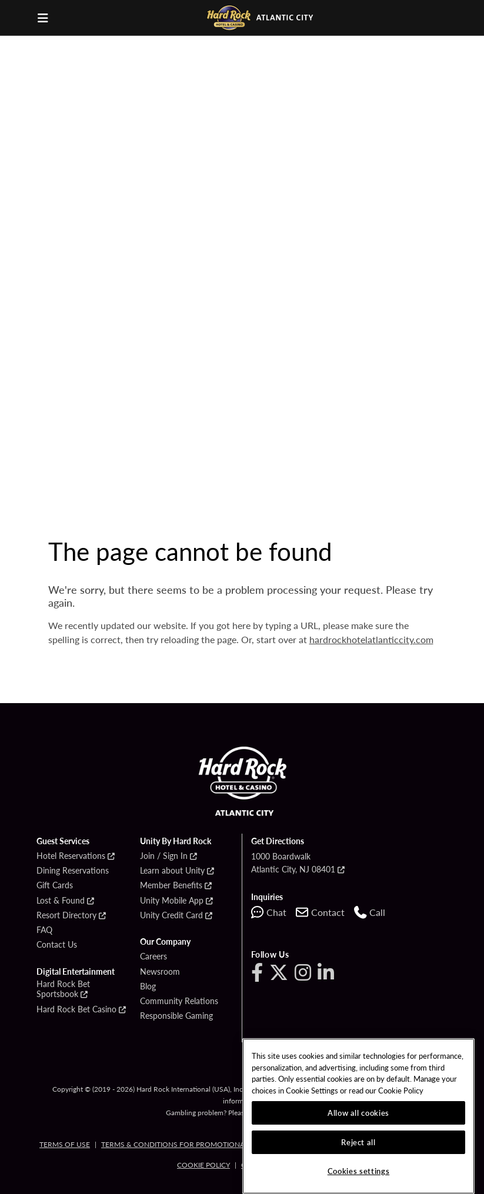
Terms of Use (64, 1144)
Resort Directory (66, 915)
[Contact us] (320, 912)
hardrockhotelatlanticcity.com (371, 639)
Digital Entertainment (75, 971)
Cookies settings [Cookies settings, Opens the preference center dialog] (359, 1170)
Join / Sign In (164, 856)
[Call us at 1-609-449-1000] (369, 912)
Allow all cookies (358, 1112)
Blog (148, 986)
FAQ (44, 930)
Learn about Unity (172, 870)
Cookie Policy (203, 1164)
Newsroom (160, 971)
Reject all (358, 1142)
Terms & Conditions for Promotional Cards (187, 1144)
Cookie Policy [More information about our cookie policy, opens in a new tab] (400, 1090)
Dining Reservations (72, 870)
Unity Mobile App (171, 900)
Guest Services (62, 841)
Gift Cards (54, 885)
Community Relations (179, 1001)
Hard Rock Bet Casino (76, 1009)
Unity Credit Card (171, 915)
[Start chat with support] (268, 912)
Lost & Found (60, 900)
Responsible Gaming (176, 1016)
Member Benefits (171, 885)
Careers (153, 956)
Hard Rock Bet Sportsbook (63, 989)
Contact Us (56, 944)
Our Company (165, 942)
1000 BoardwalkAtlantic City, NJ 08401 (293, 862)
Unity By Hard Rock (175, 841)
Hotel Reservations (70, 856)
